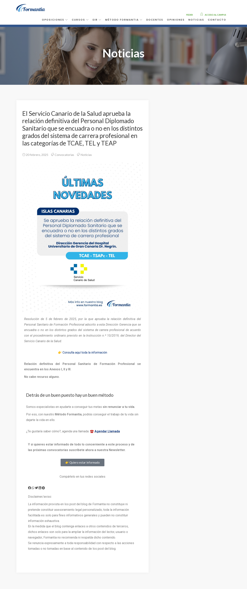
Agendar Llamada (107, 431)
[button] (29, 487)
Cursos (80, 19)
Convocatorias (64, 154)
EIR (97, 19)
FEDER (189, 14)
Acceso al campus (213, 14)
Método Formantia (124, 19)
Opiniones (176, 19)
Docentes (154, 19)
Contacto (217, 19)
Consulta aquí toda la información (85, 352)
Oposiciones (55, 19)
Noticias (196, 19)
